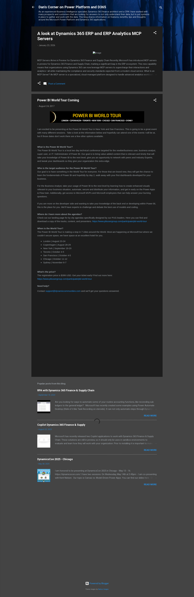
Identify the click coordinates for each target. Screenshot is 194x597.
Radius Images (103, 589)
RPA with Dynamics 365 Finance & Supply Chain (65, 476)
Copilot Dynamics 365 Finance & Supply (61, 510)
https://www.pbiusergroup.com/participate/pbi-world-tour (119, 307)
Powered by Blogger (97, 583)
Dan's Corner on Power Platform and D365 (72, 7)
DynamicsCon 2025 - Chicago (55, 545)
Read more (150, 501)
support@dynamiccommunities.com (63, 377)
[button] (155, 33)
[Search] (161, 8)
